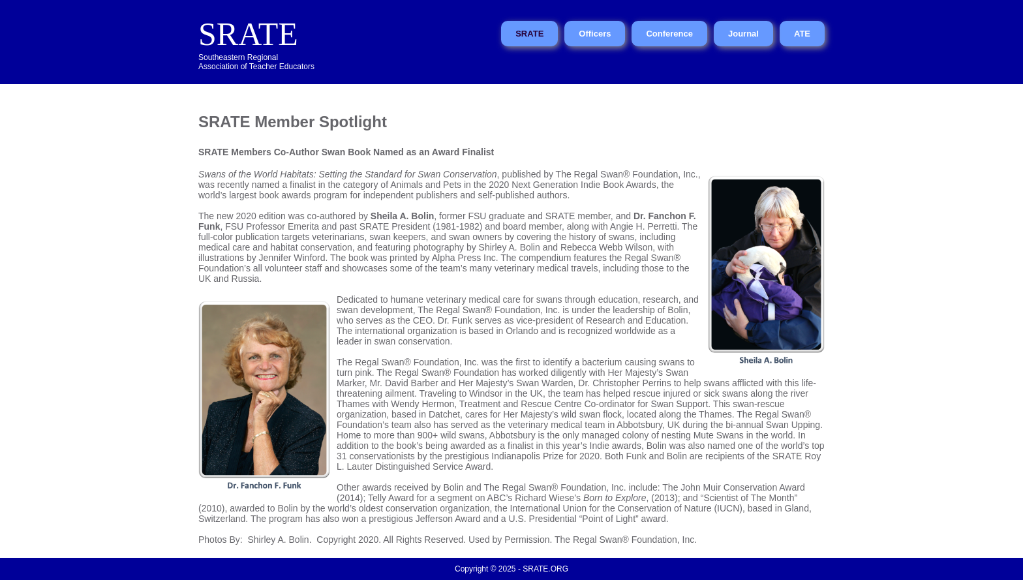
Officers (595, 33)
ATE (802, 33)
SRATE (248, 34)
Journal (743, 33)
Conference (669, 33)
